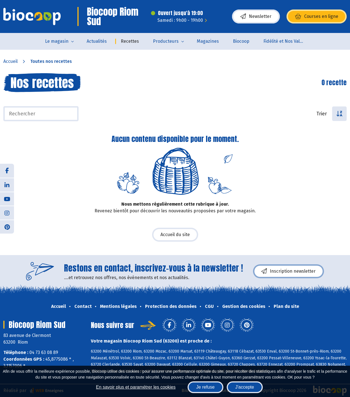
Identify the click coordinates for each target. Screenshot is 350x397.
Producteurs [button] (166, 41)
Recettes (130, 41)
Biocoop (241, 41)
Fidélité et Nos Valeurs (286, 41)
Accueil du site (175, 234)
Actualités (97, 41)
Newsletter (255, 16)
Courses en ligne (316, 16)
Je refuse (205, 387)
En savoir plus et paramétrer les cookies (136, 387)
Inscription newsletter (288, 271)
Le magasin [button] (56, 41)
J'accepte (244, 387)
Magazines (208, 41)
